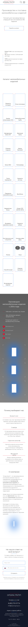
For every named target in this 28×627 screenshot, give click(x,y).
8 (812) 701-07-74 (14, 603)
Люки (20, 255)
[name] (14, 563)
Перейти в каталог (14, 28)
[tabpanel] (14, 193)
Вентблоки (20, 194)
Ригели (8, 255)
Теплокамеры (20, 165)
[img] (21, 2)
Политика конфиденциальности (14, 625)
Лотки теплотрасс (20, 104)
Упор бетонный (8, 270)
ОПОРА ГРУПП (8, 2)
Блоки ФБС (8, 165)
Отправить (14, 573)
